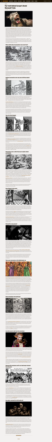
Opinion (32, 1)
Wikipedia (30, 94)
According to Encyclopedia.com (11, 139)
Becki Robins (6, 9)
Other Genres (20, 1)
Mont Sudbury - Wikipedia (28, 239)
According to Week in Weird (9, 424)
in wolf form (28, 145)
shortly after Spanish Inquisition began (13, 133)
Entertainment (28, 1)
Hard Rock (15, 1)
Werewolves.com (11, 387)
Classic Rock (11, 1)
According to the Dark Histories (10, 216)
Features (36, 1)
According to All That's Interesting (22, 361)
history (15, 211)
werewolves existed (14, 397)
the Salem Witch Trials (13, 28)
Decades (24, 1)
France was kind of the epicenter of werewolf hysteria (13, 277)
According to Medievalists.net (10, 101)
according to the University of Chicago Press (14, 321)
